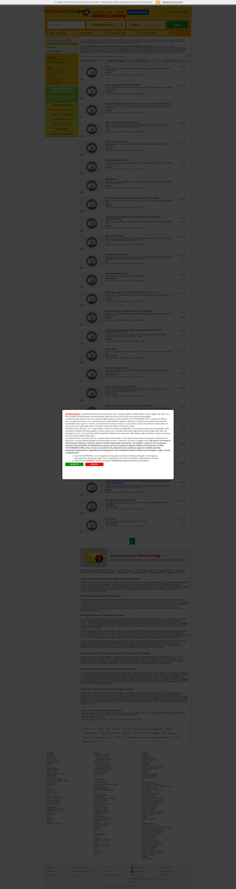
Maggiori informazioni (173, 2)
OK (158, 2)
